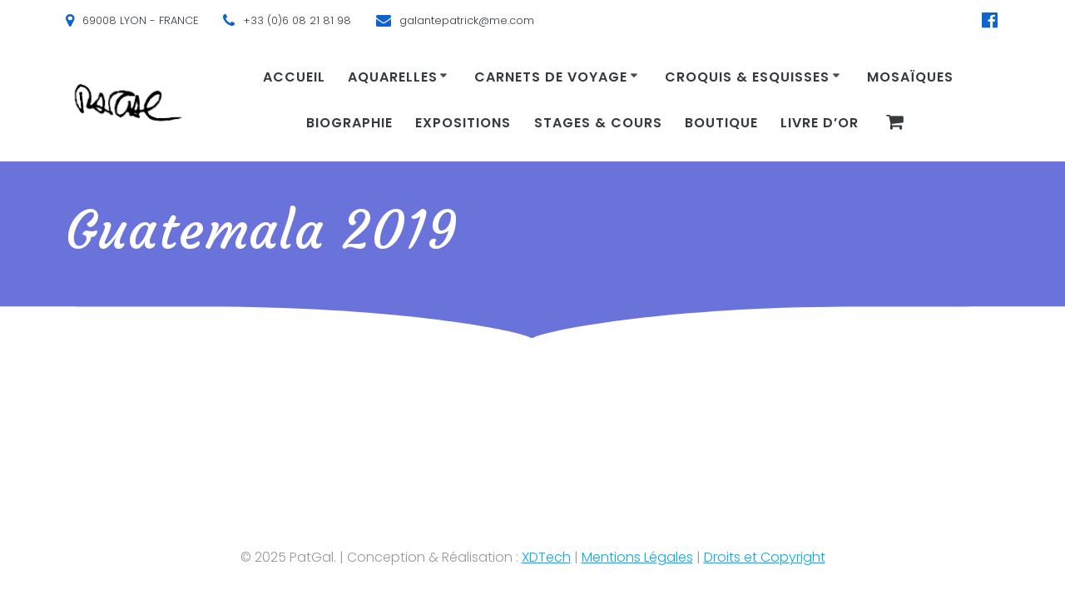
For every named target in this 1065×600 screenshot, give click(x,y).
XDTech (546, 557)
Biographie (349, 122)
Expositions (463, 122)
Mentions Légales (637, 557)
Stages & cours (598, 122)
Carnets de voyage (550, 77)
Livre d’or (819, 122)
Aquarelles (393, 77)
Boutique (721, 122)
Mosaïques (910, 77)
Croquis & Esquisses (747, 77)
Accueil (294, 77)
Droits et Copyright (764, 557)
